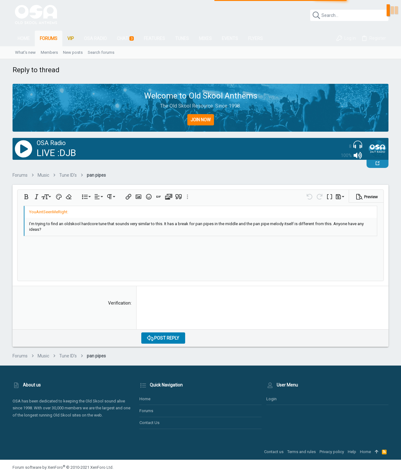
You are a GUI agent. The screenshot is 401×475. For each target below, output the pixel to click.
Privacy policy (332, 451)
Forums (146, 410)
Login (271, 399)
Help (352, 451)
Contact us (149, 422)
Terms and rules (301, 451)
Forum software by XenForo (63, 467)
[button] (26, 197)
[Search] (349, 15)
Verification (119, 303)
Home (144, 399)
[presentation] (189, 312)
